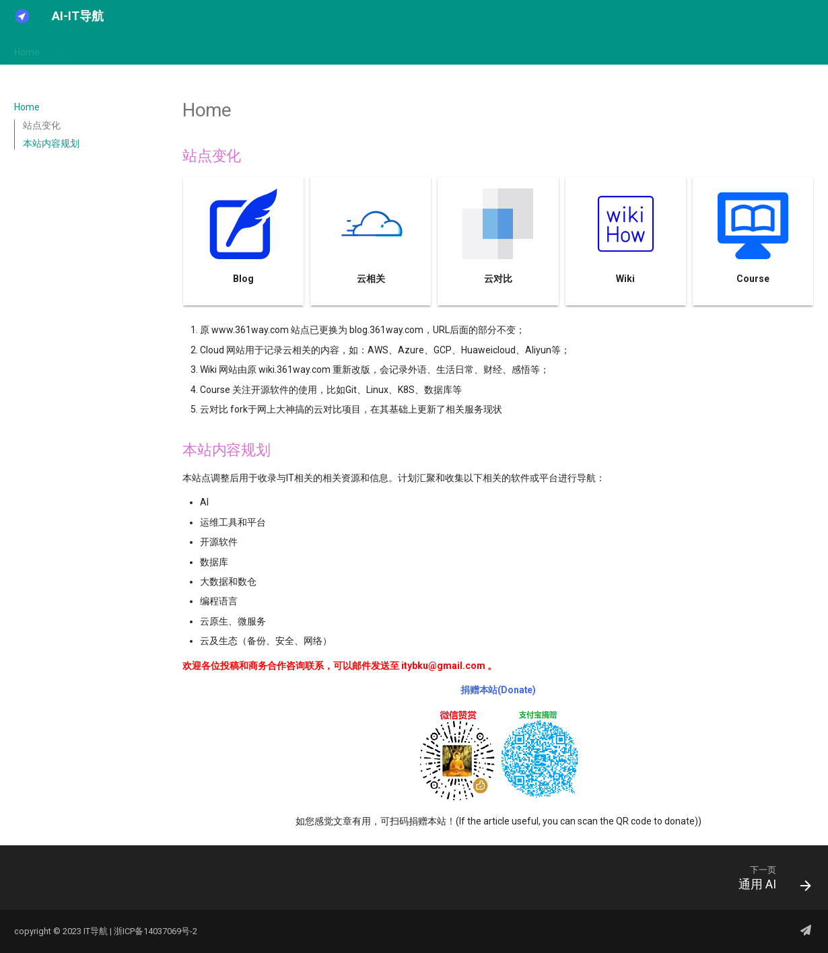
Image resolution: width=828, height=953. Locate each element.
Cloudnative (265, 49)
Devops (418, 49)
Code (317, 49)
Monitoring (472, 49)
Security (529, 49)
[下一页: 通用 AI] (770, 881)
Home (27, 49)
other (640, 49)
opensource (588, 49)
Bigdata (166, 49)
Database (365, 49)
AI (60, 49)
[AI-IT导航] (22, 16)
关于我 (682, 49)
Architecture (107, 49)
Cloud (211, 49)
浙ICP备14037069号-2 (155, 931)
